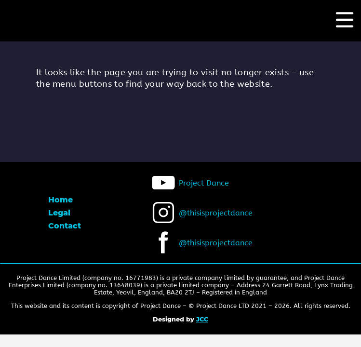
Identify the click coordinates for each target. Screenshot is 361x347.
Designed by (180, 319)
